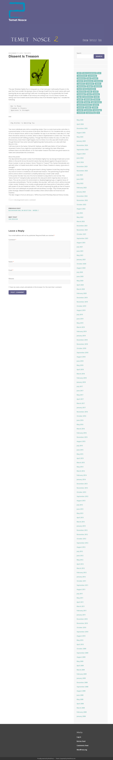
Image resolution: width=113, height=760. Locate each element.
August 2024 (81, 154)
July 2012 (80, 551)
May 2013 (80, 513)
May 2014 (80, 467)
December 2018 (82, 340)
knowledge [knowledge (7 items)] (81, 94)
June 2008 (80, 695)
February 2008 (82, 712)
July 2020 (80, 272)
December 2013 (82, 484)
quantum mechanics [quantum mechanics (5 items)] (84, 105)
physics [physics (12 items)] (96, 99)
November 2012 (82, 534)
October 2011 (81, 581)
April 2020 (80, 285)
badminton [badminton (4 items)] (81, 78)
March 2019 (81, 327)
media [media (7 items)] (97, 97)
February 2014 (82, 475)
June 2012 (80, 556)
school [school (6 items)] (95, 107)
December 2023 (82, 166)
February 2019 (82, 331)
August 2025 (81, 133)
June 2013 (80, 509)
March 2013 (81, 522)
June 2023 (80, 179)
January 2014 (81, 479)
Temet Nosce (18, 20)
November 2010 (82, 623)
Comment (12, 240)
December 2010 (82, 619)
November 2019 (82, 302)
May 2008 (80, 699)
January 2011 (81, 615)
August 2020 (81, 268)
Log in (79, 737)
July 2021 (80, 247)
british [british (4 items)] (80, 81)
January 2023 (81, 192)
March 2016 (81, 429)
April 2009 (80, 666)
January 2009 (81, 678)
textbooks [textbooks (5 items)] (81, 113)
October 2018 (81, 348)
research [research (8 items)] (80, 107)
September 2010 (82, 632)
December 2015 (82, 437)
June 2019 (80, 319)
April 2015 (80, 458)
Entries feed (81, 741)
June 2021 (80, 251)
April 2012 (80, 564)
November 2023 (82, 171)
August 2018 (81, 357)
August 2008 (81, 691)
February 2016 (82, 433)
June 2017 (80, 391)
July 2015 (80, 446)
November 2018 (82, 344)
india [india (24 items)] (89, 91)
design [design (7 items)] (89, 86)
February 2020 (82, 293)
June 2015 (80, 450)
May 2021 (80, 255)
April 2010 (80, 644)
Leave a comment (30, 200)
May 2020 (80, 281)
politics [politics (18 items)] (80, 102)
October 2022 (81, 204)
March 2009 (81, 670)
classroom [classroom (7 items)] (98, 81)
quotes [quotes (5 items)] (95, 105)
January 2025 (81, 141)
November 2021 (82, 230)
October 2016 (81, 416)
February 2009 (82, 674)
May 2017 (80, 395)
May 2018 (80, 365)
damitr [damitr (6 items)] (98, 84)
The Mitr (27, 53)
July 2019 (80, 314)
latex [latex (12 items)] (89, 94)
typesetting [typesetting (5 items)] (91, 113)
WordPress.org (82, 750)
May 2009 (80, 661)
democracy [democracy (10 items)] (81, 86)
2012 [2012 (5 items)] (79, 73)
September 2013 (82, 496)
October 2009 (81, 649)
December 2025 (82, 128)
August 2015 (81, 441)
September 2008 (82, 687)
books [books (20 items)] (95, 78)
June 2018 (80, 361)
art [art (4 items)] (99, 73)
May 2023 (80, 183)
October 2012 (81, 539)
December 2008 (82, 682)
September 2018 (82, 353)
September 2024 (82, 150)
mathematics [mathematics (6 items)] (87, 97)
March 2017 (81, 403)
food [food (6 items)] (79, 89)
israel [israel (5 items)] (95, 91)
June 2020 (80, 276)
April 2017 (80, 399)
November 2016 (82, 412)
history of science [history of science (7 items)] (89, 89)
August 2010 (81, 636)
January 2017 (81, 408)
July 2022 (80, 213)
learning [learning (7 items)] (96, 94)
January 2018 (81, 382)
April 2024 (80, 162)
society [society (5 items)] (80, 110)
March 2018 (81, 374)
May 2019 (80, 323)
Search (79, 53)
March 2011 (81, 606)
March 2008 (81, 708)
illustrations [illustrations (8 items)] (82, 91)
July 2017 (80, 386)
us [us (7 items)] (98, 113)
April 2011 (80, 602)
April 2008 (80, 704)
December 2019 (82, 298)
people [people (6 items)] (80, 99)
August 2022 (81, 209)
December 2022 (82, 196)
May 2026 (80, 120)
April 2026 (80, 124)
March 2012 (81, 568)
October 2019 (81, 306)
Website (11, 279)
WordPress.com (71, 758)
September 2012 (82, 543)
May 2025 (80, 137)
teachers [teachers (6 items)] (88, 110)
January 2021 (81, 259)
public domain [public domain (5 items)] (96, 102)
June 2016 (80, 420)
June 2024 (80, 158)
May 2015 (80, 454)
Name (11, 262)
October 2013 (81, 492)
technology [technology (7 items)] (97, 110)
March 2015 (81, 462)
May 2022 (80, 217)
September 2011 (82, 585)
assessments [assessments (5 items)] (82, 76)
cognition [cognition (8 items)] (81, 84)
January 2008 (81, 716)
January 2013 (81, 526)
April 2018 (80, 369)
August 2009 (81, 657)
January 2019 (81, 336)
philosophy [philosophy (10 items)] (88, 99)
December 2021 (82, 226)
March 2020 (81, 289)
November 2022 (82, 200)
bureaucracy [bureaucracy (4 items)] (89, 81)
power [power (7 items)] (87, 102)
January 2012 (81, 577)
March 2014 (81, 471)
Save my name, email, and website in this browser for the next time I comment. (36, 287)
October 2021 (81, 234)
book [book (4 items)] (89, 78)
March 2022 (81, 221)
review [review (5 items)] (88, 107)
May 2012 (80, 560)
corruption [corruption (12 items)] (90, 84)
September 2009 (82, 653)
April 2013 (80, 517)
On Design (39, 218)
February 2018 (82, 378)
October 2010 (81, 627)
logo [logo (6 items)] (79, 97)
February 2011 (82, 611)
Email (11, 270)
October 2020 (81, 264)
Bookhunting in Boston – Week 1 (39, 209)
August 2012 (81, 547)
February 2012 (82, 572)
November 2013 (82, 488)
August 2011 (81, 589)
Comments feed (82, 745)
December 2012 (82, 530)
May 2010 (80, 640)
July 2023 (80, 175)
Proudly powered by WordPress (45, 758)
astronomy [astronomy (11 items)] (92, 76)
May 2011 (80, 598)
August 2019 (81, 310)
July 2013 (80, 505)
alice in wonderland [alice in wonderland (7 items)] (89, 73)
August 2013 (81, 501)
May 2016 (80, 424)
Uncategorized (19, 200)
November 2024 (82, 145)
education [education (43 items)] (97, 86)
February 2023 (82, 188)
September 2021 (82, 238)
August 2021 (81, 243)
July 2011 (80, 594)
